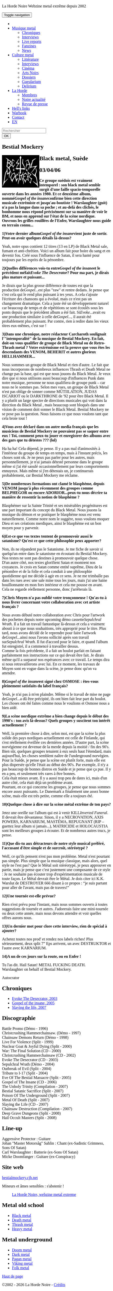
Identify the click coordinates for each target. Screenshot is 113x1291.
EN (14, 122)
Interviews (30, 37)
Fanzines (29, 46)
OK (6, 136)
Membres (29, 95)
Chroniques (31, 32)
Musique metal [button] (24, 28)
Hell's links (21, 108)
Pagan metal (22, 1259)
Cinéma (28, 68)
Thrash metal (22, 1224)
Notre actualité (34, 99)
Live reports (31, 41)
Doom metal (22, 1250)
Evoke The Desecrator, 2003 (34, 998)
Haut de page (12, 1276)
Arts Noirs (30, 73)
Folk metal (20, 1268)
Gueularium (31, 82)
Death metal (21, 1220)
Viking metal (22, 1263)
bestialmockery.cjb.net (20, 1178)
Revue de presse (35, 104)
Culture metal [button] (23, 55)
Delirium (29, 86)
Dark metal (21, 1254)
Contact (18, 117)
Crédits (59, 1285)
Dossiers (29, 77)
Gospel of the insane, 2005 (33, 1003)
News (26, 50)
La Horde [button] (19, 90)
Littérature (30, 59)
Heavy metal (22, 1229)
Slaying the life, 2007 (29, 1007)
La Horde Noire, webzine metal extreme (44, 1194)
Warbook (19, 113)
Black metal (21, 1215)
